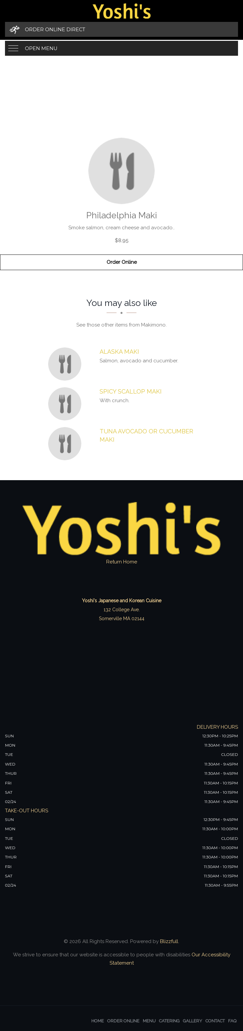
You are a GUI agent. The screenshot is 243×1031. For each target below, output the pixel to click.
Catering (169, 1020)
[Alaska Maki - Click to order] (66, 364)
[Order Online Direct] (121, 29)
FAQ (232, 1020)
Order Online (122, 262)
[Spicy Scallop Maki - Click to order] (66, 403)
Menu (149, 1020)
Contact (215, 1020)
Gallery (192, 1020)
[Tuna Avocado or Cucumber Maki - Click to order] (66, 443)
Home (97, 1020)
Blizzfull (169, 941)
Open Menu (41, 48)
